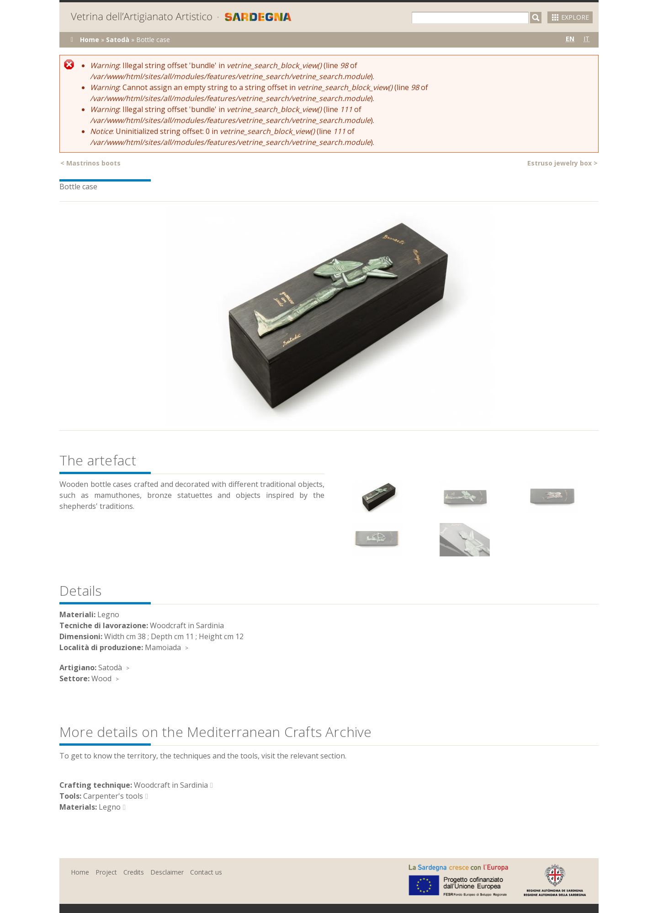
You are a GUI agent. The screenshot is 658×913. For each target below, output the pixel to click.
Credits (133, 872)
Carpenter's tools (113, 796)
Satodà (117, 39)
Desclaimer (167, 872)
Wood (101, 678)
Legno (110, 807)
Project (106, 872)
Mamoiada (163, 647)
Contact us (206, 872)
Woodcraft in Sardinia (171, 785)
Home (89, 39)
